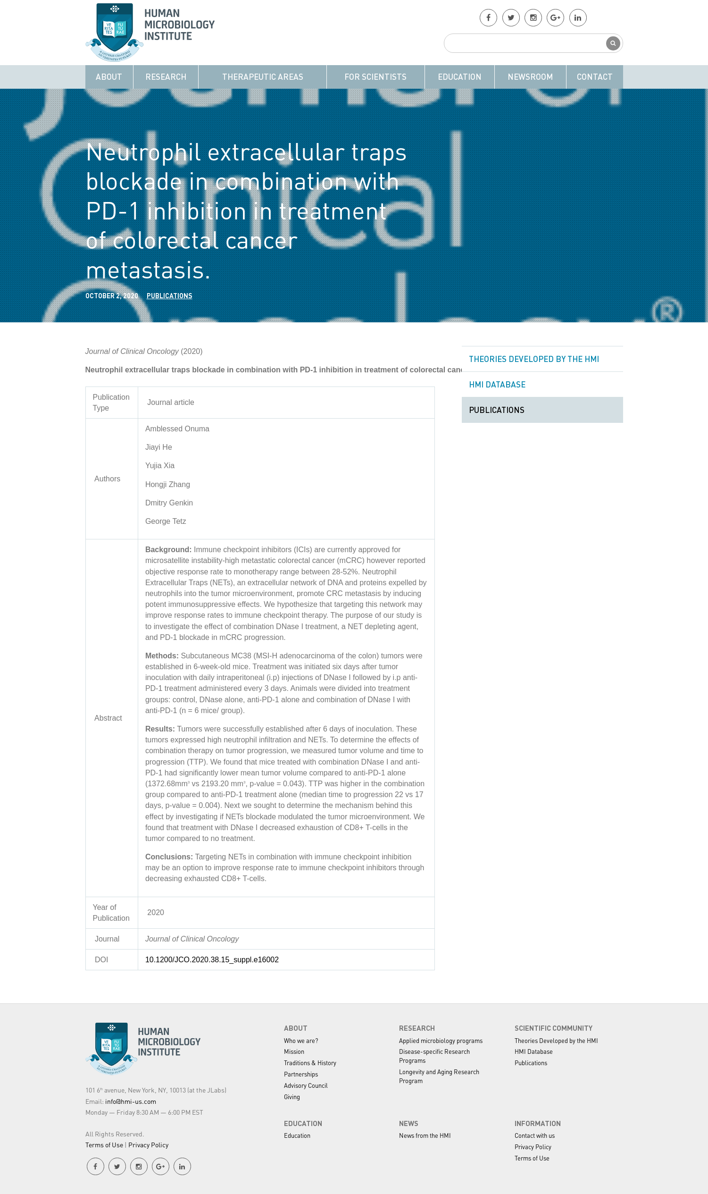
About (109, 76)
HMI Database (497, 384)
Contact (595, 76)
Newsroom (530, 76)
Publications (169, 295)
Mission (294, 1051)
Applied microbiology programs (441, 1040)
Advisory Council (306, 1085)
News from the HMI (425, 1135)
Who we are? (301, 1040)
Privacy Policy (148, 1144)
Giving (292, 1097)
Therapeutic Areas (262, 76)
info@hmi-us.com (130, 1101)
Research (165, 76)
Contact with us (535, 1135)
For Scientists (375, 76)
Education (460, 76)
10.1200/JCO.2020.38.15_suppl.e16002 (212, 960)
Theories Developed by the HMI (534, 358)
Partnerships (301, 1074)
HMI (153, 32)
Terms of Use (104, 1144)
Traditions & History (310, 1063)
